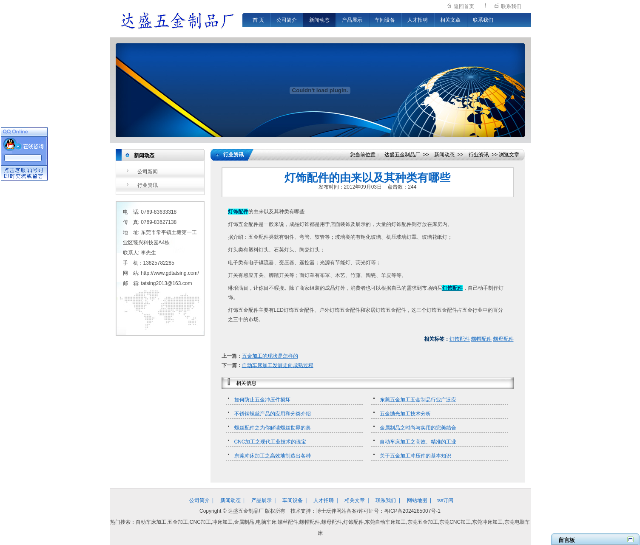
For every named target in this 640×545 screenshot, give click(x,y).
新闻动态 (319, 20)
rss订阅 (444, 500)
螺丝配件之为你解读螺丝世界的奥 (272, 428)
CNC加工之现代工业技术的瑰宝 (270, 442)
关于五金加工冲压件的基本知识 (415, 456)
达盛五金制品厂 (402, 155)
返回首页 (464, 6)
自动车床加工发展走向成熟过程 (277, 365)
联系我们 (511, 6)
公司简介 (286, 20)
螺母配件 (503, 339)
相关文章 (450, 20)
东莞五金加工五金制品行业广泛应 (418, 400)
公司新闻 (147, 172)
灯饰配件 (459, 339)
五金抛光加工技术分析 (405, 414)
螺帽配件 (481, 339)
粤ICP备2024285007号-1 (412, 511)
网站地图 (417, 500)
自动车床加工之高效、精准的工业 (418, 442)
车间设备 (385, 20)
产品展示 (352, 20)
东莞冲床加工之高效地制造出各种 (272, 456)
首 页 (258, 20)
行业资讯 (147, 185)
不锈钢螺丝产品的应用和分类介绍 (272, 414)
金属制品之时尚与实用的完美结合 (418, 428)
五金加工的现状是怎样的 (270, 356)
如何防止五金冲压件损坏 (262, 400)
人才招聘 (417, 20)
